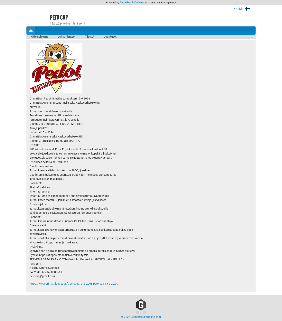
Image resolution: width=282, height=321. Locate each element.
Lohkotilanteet (66, 36)
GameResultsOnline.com (133, 2)
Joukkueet (110, 36)
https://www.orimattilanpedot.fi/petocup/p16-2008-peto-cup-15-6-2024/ (74, 283)
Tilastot (89, 36)
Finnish (245, 8)
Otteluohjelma (39, 36)
